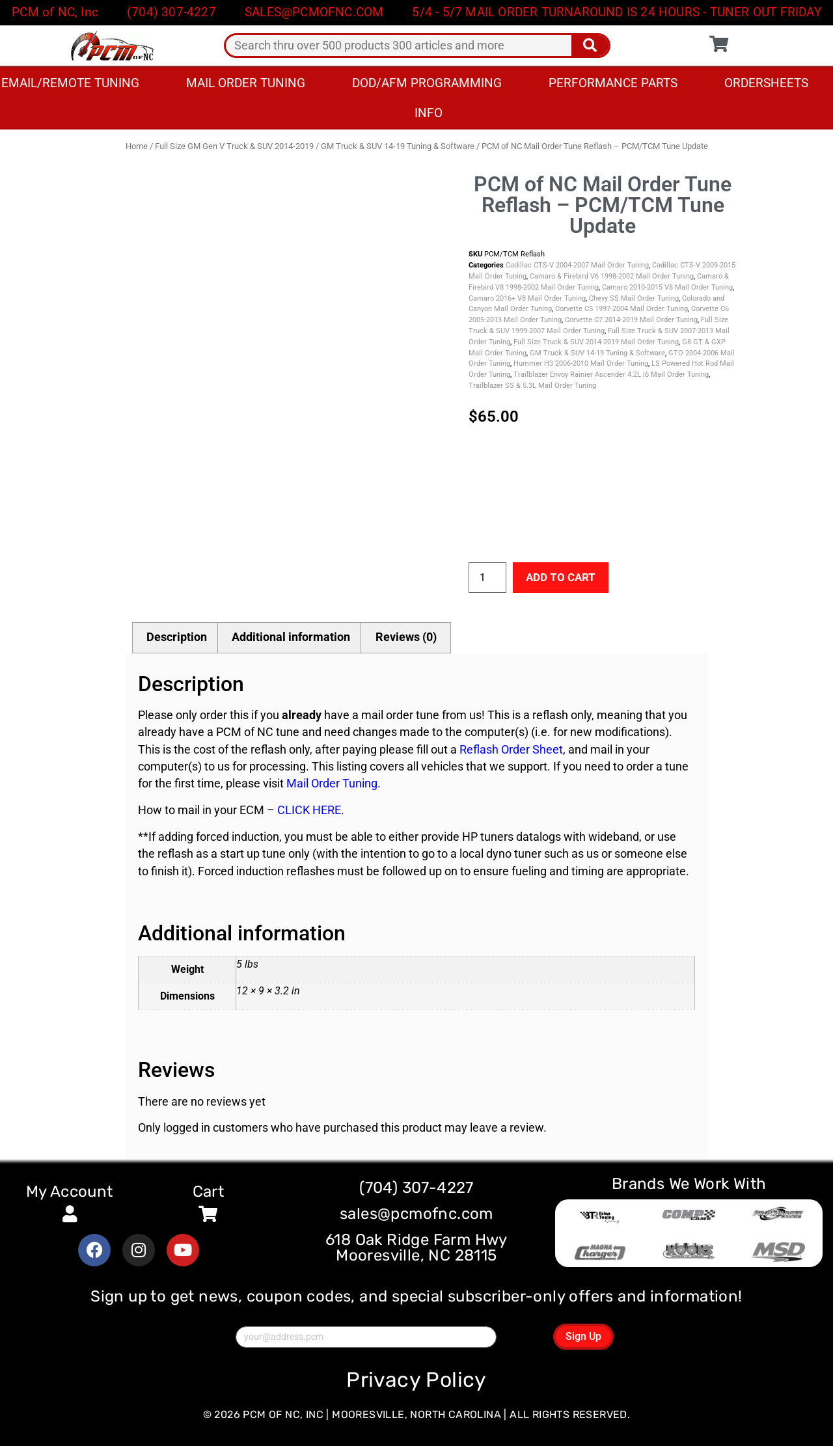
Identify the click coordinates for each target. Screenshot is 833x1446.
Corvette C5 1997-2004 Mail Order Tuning (621, 309)
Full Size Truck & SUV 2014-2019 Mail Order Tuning (596, 342)
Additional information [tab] (291, 637)
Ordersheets (766, 82)
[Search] (589, 45)
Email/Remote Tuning (70, 82)
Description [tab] (176, 637)
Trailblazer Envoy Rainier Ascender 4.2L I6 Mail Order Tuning (611, 374)
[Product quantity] (487, 577)
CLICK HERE (309, 810)
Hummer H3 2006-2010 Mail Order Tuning (580, 363)
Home (137, 146)
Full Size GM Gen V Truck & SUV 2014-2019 (234, 146)
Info (429, 112)
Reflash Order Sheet (511, 749)
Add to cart (562, 577)
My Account (69, 1191)
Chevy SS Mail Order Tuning (634, 298)
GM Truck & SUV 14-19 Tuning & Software (397, 146)
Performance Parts (613, 82)
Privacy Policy (416, 1379)
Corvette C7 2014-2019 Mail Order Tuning (631, 320)
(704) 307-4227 (416, 1188)
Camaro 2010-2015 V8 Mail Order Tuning (667, 287)
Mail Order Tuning (245, 82)
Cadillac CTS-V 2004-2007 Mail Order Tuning (577, 265)
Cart (209, 1191)
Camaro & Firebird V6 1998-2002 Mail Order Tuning (612, 276)
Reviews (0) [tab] (406, 637)
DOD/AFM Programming (427, 82)
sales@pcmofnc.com (416, 1214)
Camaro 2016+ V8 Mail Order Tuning (527, 298)
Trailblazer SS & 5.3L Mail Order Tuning (532, 385)
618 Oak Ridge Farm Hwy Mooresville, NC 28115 (416, 1248)
